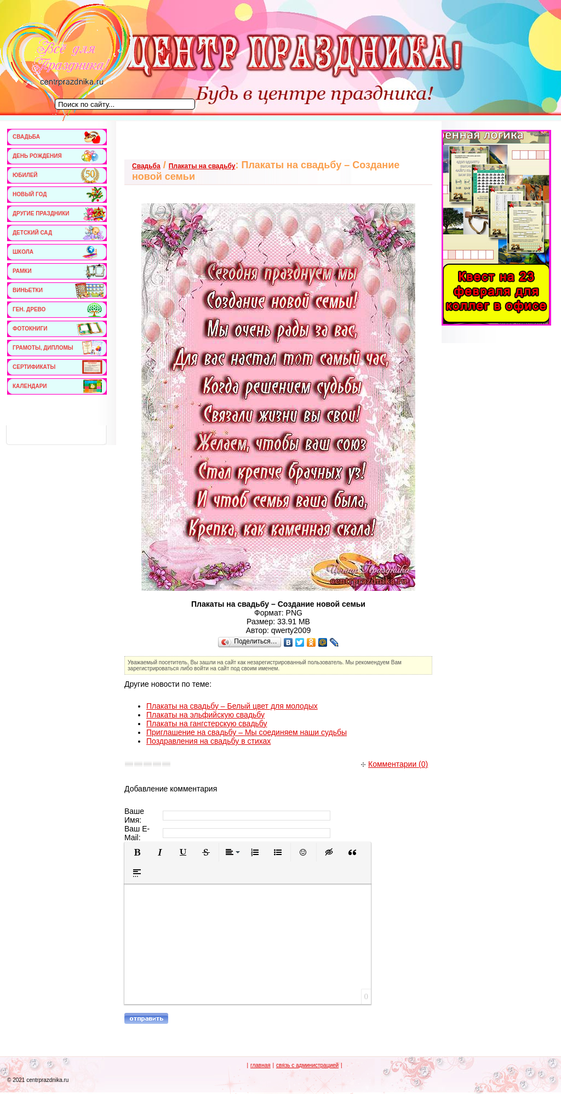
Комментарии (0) (394, 764)
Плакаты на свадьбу (202, 166)
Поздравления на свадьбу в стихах (208, 741)
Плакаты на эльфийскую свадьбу (205, 714)
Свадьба (146, 166)
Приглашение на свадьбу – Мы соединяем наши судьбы (246, 732)
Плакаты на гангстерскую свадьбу (206, 723)
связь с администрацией (307, 1065)
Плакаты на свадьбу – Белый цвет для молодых (232, 706)
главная (260, 1065)
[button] (137, 852)
